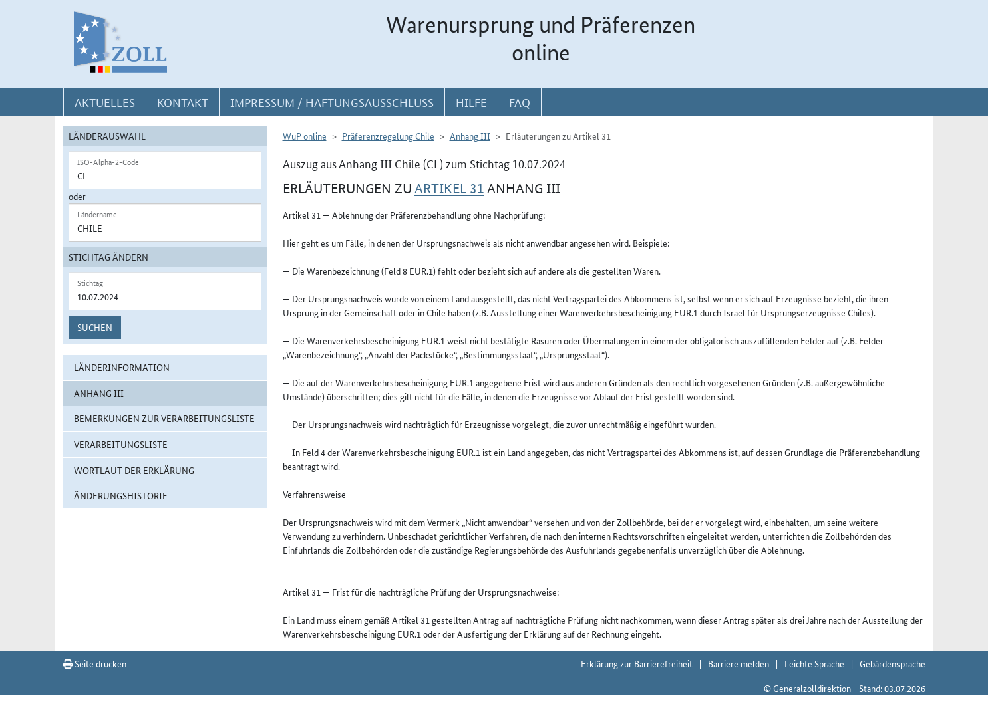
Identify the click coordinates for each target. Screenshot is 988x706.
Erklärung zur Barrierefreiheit (637, 663)
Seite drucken (94, 663)
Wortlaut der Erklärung (134, 470)
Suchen (94, 327)
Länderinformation (122, 367)
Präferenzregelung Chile (388, 135)
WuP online (305, 135)
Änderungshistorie (121, 495)
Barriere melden (738, 663)
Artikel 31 (449, 189)
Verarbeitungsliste (121, 444)
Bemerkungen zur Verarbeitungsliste (164, 418)
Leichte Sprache (814, 663)
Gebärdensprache (892, 663)
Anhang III (99, 393)
